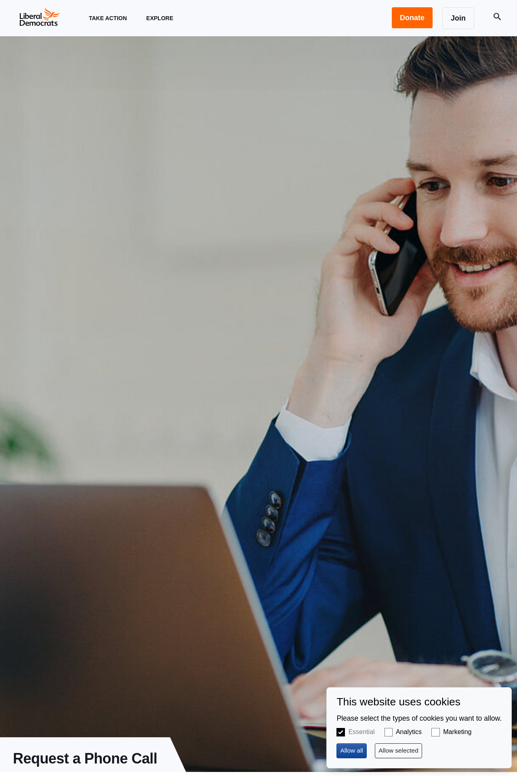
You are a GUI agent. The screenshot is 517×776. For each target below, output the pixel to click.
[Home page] (39, 16)
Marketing (457, 731)
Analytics (409, 731)
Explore (160, 25)
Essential (362, 731)
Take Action (108, 25)
